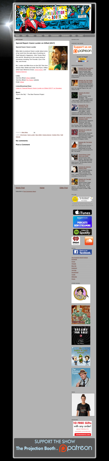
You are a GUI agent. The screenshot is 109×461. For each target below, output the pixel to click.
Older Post (64, 188)
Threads (74, 263)
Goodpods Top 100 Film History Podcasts (82, 203)
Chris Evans (39, 70)
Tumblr (73, 274)
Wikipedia (74, 276)
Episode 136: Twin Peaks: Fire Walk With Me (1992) (86, 81)
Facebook (74, 259)
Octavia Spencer (21, 72)
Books (46, 35)
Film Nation (29, 80)
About (24, 35)
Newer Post (20, 188)
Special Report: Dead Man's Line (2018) (84, 155)
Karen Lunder (31, 135)
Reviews (31, 35)
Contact (80, 35)
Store (73, 35)
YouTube (74, 270)
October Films (56, 135)
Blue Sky (74, 266)
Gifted (28, 78)
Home (17, 35)
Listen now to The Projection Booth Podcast (82, 205)
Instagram (74, 268)
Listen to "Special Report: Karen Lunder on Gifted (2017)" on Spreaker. (39, 88)
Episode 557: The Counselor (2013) (83, 105)
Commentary (55, 35)
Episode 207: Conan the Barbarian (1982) (85, 118)
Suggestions (65, 35)
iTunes (73, 261)
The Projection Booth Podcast (80, 257)
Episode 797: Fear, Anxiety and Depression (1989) (86, 68)
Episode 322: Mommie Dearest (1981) (85, 167)
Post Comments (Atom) (29, 191)
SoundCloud (75, 272)
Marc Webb (38, 135)
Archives (39, 35)
